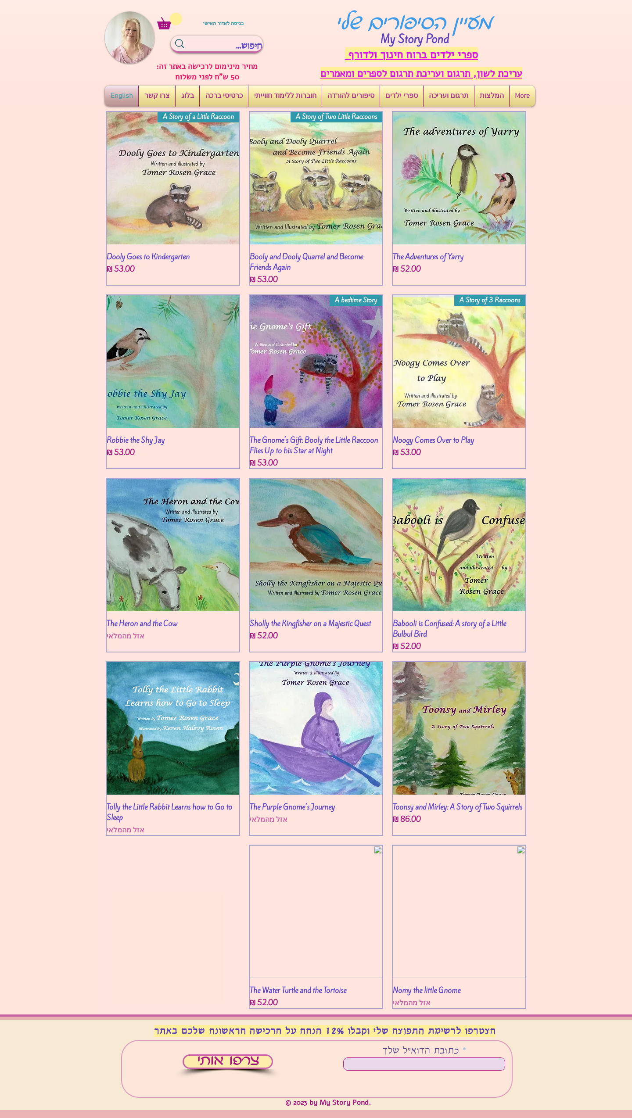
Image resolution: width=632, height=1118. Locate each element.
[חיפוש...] (232, 46)
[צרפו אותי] (228, 1061)
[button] (169, 21)
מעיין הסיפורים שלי (414, 24)
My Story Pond (415, 39)
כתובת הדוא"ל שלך (420, 1051)
